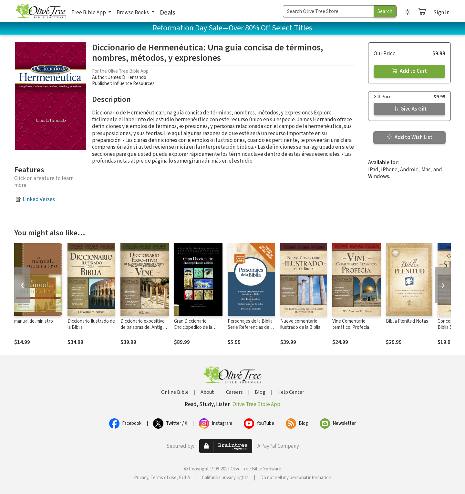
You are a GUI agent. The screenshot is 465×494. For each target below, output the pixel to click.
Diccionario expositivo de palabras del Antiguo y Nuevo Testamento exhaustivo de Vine (144, 330)
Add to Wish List (409, 137)
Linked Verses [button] (39, 199)
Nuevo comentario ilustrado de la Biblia (300, 324)
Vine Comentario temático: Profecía (350, 324)
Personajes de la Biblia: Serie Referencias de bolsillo (251, 327)
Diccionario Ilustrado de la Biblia (91, 324)
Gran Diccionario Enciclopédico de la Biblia (193, 327)
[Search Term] (328, 11)
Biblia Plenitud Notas (407, 321)
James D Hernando (127, 77)
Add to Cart (409, 71)
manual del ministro (33, 321)
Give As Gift (410, 109)
